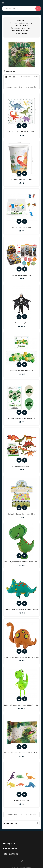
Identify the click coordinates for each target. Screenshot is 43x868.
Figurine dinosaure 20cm (21, 466)
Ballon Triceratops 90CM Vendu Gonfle (21, 609)
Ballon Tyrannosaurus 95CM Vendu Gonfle (22, 562)
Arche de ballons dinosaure (21, 371)
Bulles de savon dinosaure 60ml (21, 514)
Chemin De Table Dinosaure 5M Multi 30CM (22, 753)
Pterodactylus (21, 323)
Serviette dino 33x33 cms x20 (21, 132)
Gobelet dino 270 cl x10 (21, 180)
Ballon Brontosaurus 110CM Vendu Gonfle (22, 657)
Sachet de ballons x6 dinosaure (21, 418)
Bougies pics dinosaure (21, 227)
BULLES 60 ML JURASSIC (22, 275)
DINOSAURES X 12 (21, 801)
